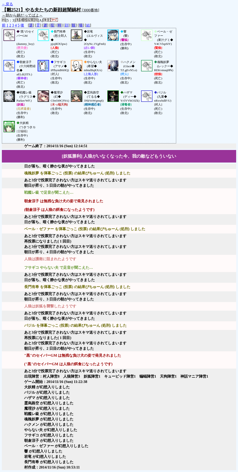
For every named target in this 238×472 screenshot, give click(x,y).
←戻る (7, 4)
